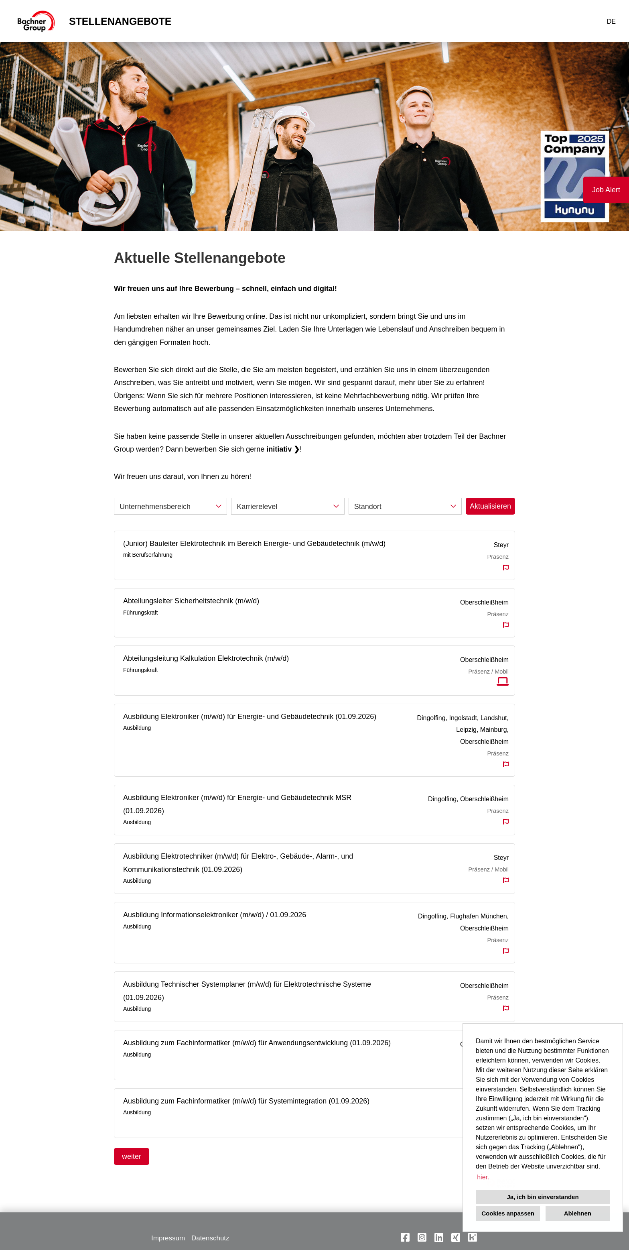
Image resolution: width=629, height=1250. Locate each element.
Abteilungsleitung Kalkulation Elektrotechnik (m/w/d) (206, 658)
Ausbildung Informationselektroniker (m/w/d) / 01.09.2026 (214, 915)
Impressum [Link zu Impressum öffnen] (168, 1238)
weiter (131, 1156)
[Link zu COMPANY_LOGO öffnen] (35, 21)
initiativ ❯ (283, 449)
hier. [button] (483, 1177)
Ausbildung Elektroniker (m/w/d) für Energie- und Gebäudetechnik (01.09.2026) (249, 717)
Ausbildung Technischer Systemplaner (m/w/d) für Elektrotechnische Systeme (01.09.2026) (247, 990)
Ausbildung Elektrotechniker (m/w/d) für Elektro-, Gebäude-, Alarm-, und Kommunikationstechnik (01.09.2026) (238, 862)
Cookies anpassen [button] (507, 1213)
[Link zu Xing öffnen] (455, 1237)
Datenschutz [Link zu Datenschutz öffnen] (210, 1238)
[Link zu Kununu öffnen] (472, 1237)
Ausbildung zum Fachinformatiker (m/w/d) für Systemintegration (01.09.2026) (246, 1101)
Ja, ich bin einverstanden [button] (542, 1196)
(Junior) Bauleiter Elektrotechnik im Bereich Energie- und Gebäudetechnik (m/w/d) (254, 543)
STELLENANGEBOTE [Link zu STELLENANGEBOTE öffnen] (120, 21)
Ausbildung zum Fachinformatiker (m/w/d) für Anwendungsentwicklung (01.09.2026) (257, 1043)
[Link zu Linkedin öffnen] (438, 1237)
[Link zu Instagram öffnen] (422, 1237)
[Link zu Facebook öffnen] (405, 1237)
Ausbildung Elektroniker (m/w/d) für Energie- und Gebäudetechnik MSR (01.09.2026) (237, 804)
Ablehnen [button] (577, 1213)
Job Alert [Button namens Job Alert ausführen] (606, 190)
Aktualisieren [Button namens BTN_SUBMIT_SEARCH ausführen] (490, 506)
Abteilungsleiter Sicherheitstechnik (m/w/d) (191, 601)
